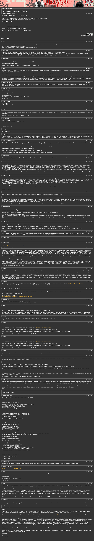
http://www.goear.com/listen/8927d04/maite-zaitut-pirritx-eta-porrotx (16, 245)
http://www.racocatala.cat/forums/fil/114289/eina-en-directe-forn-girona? (17, 296)
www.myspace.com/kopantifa (55, 514)
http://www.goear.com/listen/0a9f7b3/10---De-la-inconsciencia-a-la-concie (17, 468)
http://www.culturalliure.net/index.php (76, 283)
